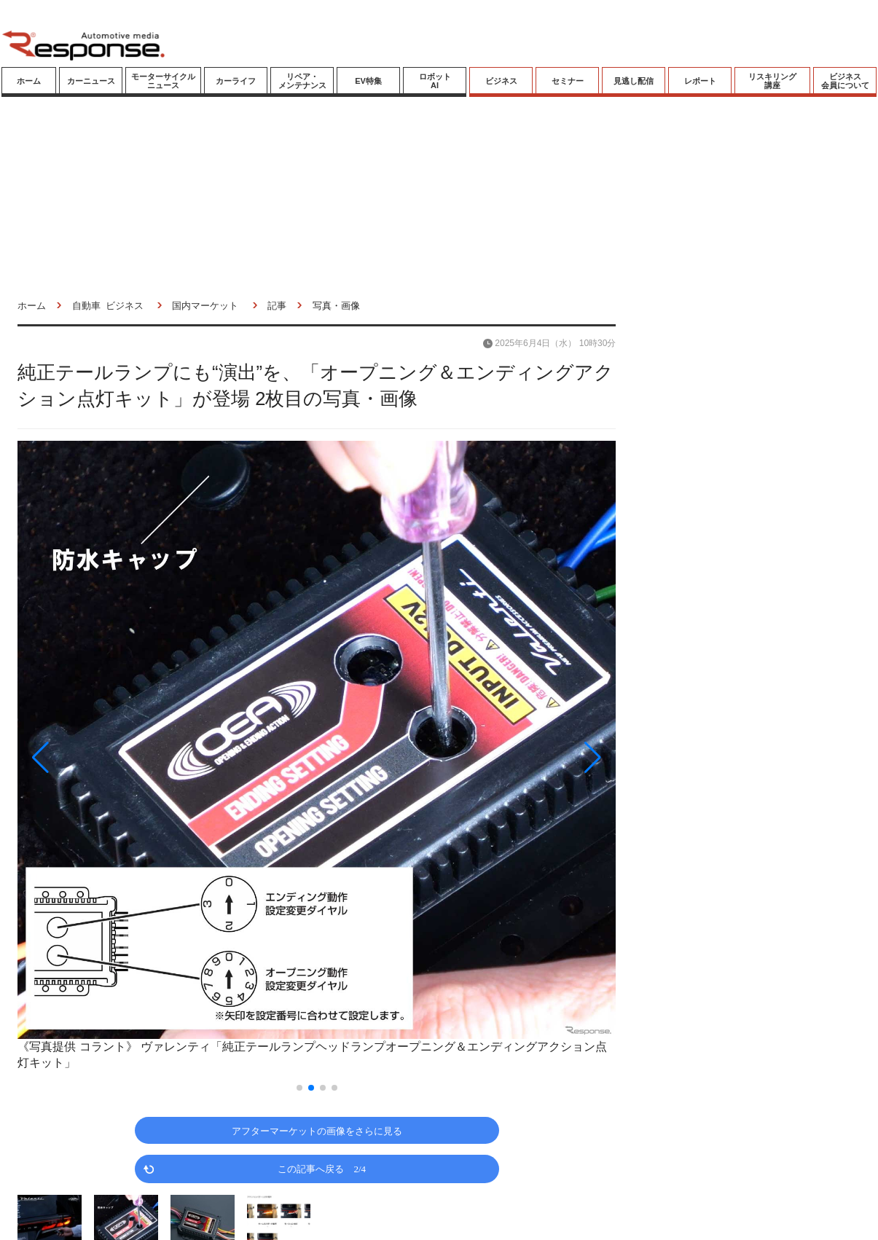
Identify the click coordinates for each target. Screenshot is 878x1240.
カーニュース (91, 80)
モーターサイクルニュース (163, 81)
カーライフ (236, 80)
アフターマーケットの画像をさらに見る (317, 1130)
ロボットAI (435, 81)
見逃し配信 (634, 80)
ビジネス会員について (845, 81)
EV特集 (368, 80)
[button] (107, 757)
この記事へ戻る (322, 1168)
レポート (700, 80)
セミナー (568, 80)
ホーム (29, 80)
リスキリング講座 (772, 81)
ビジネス (501, 80)
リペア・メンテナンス (302, 81)
